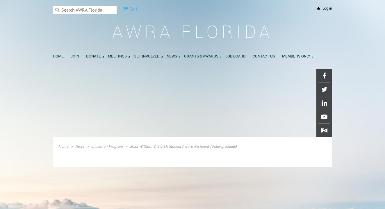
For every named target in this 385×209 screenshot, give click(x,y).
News (79, 146)
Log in (327, 8)
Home (63, 146)
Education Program (107, 146)
